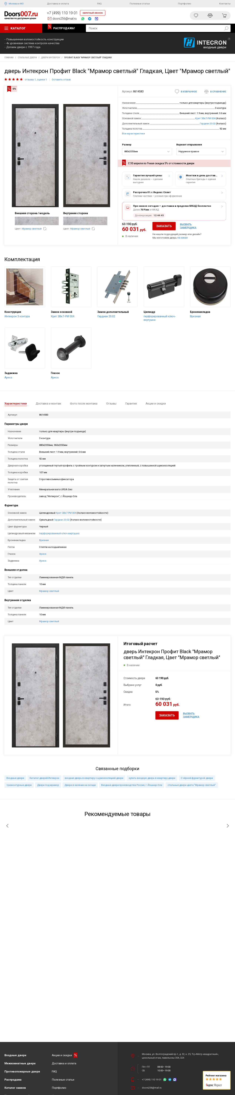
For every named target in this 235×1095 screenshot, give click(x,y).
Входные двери (15, 778)
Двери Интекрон (50, 57)
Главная (9, 57)
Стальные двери (27, 57)
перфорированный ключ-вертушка (59, 533)
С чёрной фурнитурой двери (197, 778)
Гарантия (131, 403)
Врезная (44, 540)
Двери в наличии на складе (80, 785)
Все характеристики (133, 133)
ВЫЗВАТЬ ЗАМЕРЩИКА (188, 226)
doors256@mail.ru (65, 18)
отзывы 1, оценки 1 (36, 79)
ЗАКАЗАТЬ (164, 226)
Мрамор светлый (32, 228)
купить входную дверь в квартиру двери (152, 778)
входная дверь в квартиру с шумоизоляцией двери (94, 778)
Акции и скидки (156, 403)
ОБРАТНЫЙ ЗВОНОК (93, 13)
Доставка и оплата (58, 3)
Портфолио (184, 3)
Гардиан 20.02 (207, 123)
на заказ (182, 237)
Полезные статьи (140, 3)
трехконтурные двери (19, 785)
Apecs (42, 553)
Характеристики (15, 403)
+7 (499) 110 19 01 (62, 13)
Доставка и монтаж (48, 403)
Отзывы (111, 403)
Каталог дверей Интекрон (44, 778)
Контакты (225, 3)
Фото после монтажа (83, 403)
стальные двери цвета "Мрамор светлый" (192, 785)
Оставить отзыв (61, 79)
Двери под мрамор (48, 785)
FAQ (99, 3)
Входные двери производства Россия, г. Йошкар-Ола (131, 785)
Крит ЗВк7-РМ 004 (205, 118)
